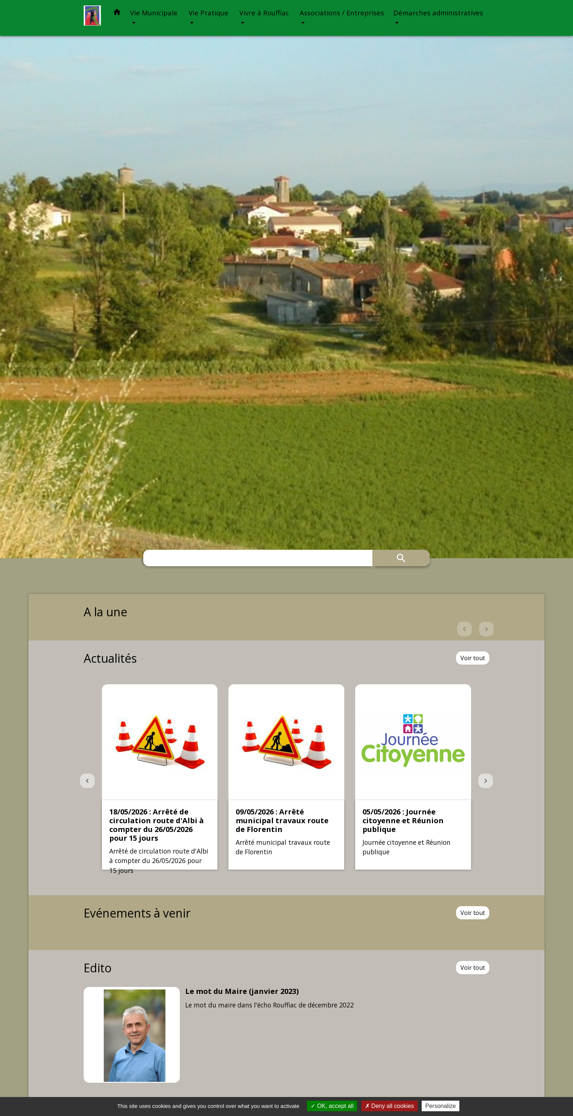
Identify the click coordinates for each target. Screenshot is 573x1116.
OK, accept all (332, 1106)
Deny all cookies (389, 1106)
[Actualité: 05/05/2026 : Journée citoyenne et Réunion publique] (413, 777)
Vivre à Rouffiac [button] (264, 12)
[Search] (257, 558)
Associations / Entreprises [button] (342, 12)
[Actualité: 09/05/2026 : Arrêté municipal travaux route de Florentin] (286, 777)
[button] (117, 13)
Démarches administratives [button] (438, 12)
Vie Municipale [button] (154, 12)
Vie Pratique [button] (208, 12)
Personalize (440, 1106)
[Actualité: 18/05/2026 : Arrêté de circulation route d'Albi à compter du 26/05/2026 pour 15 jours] (160, 777)
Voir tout (472, 658)
